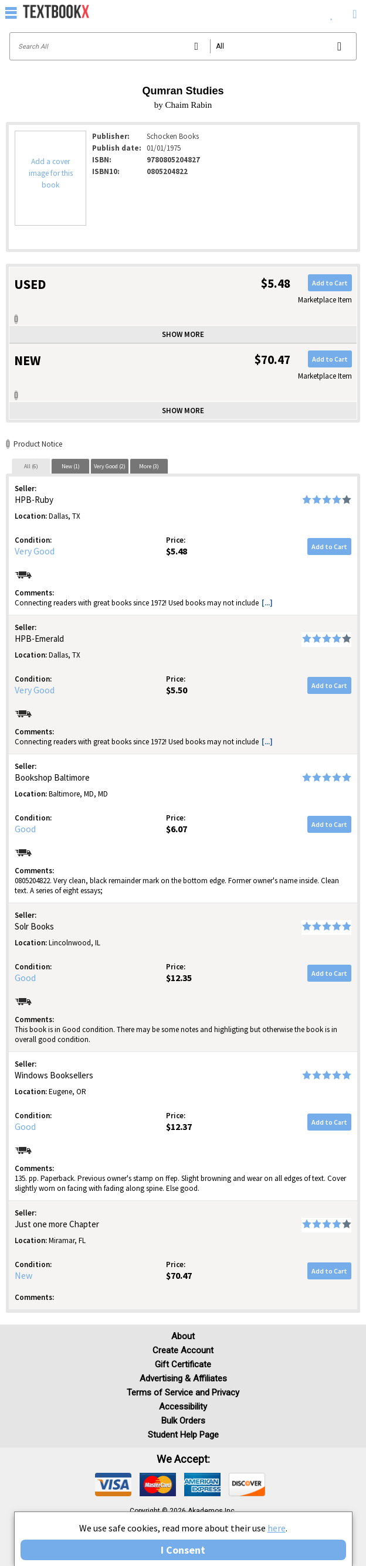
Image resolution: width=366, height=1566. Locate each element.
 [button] (11, 12)
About (183, 1336)
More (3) (149, 466)
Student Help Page (183, 1434)
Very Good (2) (110, 466)
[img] (113, 1484)
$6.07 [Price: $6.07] (176, 829)
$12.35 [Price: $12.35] (179, 977)
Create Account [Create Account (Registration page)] (183, 1350)
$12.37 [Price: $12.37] (179, 1126)
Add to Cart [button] (330, 282)
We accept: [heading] (183, 1459)
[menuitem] (331, 11)
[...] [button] (267, 603)
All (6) (31, 466)
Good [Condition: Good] (25, 829)
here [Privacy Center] (276, 1528)
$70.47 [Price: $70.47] (179, 1275)
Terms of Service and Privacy (183, 1392)
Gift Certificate (183, 1364)
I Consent (183, 1550)
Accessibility (183, 1406)
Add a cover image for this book (51, 173)
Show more (183, 334)
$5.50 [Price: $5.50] (176, 690)
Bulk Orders (183, 1420)
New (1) (71, 466)
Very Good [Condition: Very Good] (35, 551)
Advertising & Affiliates (183, 1378)
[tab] (31, 466)
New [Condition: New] (23, 1275)
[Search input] (183, 46)
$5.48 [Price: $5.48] (176, 551)
